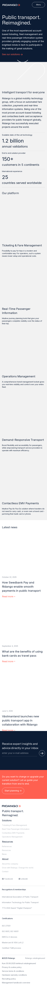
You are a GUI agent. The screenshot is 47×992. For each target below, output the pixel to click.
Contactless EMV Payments (20, 503)
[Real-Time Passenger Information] (23, 284)
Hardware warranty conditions (14, 975)
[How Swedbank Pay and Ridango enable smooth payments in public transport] (23, 553)
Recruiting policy (9, 979)
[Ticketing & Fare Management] (23, 221)
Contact (5, 871)
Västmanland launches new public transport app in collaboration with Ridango (20, 720)
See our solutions (12, 54)
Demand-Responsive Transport (23, 439)
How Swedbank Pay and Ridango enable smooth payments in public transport (21, 586)
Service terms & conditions (13, 971)
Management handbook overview (16, 983)
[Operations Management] (23, 352)
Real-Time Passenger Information (16, 311)
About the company (10, 864)
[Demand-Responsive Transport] (23, 415)
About (5, 859)
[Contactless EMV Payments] (23, 479)
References (7, 846)
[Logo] (12, 5)
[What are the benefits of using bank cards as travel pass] (23, 622)
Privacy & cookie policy (12, 967)
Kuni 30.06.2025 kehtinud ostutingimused (19, 963)
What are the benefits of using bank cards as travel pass (22, 653)
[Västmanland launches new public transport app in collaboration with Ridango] (23, 687)
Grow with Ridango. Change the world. (18, 868)
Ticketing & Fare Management (22, 245)
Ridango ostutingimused (35, 958)
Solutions (7, 820)
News (4, 854)
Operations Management (18, 376)
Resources (7, 841)
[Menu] (38, 4)
